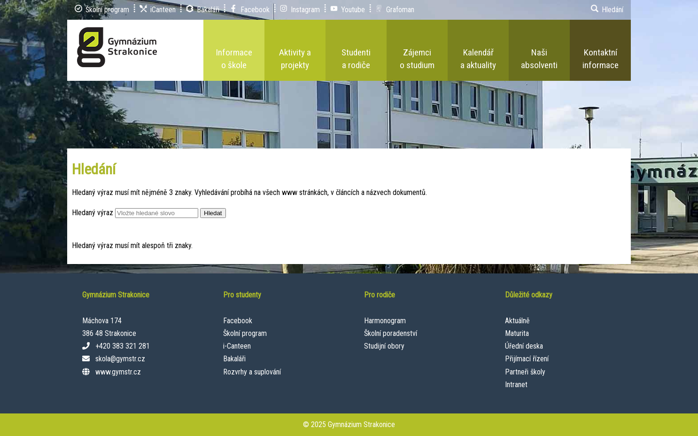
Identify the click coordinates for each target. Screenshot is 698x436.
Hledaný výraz (92, 212)
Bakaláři (234, 358)
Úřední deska (524, 346)
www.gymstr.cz (118, 371)
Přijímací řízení (527, 358)
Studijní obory (384, 346)
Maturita (517, 333)
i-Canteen (237, 346)
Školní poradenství (390, 333)
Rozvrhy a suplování (252, 371)
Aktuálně (517, 320)
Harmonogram (385, 320)
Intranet (516, 384)
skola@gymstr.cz (120, 358)
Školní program (245, 333)
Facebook (237, 320)
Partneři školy (525, 371)
